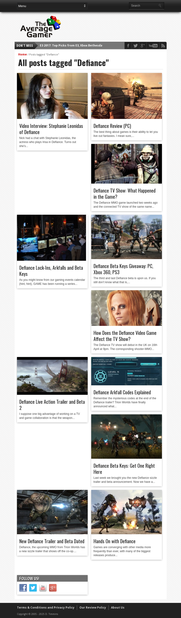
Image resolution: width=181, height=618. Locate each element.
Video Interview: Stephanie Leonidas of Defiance (51, 128)
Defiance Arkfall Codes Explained (122, 392)
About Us (117, 607)
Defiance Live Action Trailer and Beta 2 (52, 404)
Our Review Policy (92, 607)
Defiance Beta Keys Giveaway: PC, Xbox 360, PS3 (123, 269)
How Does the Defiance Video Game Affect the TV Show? (125, 335)
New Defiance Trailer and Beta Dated (51, 541)
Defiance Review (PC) (112, 125)
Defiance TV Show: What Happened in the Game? (125, 193)
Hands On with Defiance (115, 541)
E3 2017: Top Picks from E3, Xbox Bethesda (71, 45)
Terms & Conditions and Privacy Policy (45, 607)
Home (22, 54)
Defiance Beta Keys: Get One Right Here (124, 468)
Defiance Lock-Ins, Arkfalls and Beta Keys (51, 270)
